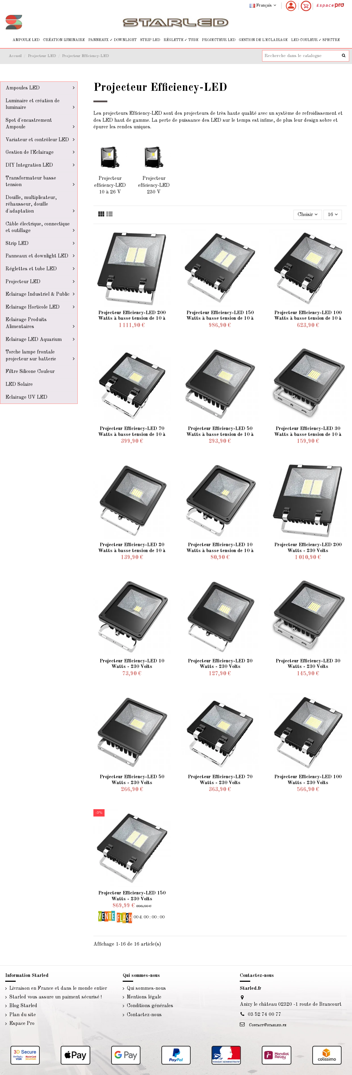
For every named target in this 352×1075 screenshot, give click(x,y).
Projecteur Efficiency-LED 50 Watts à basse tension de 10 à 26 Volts (220, 434)
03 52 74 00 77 (264, 1014)
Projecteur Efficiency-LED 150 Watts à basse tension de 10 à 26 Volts (220, 318)
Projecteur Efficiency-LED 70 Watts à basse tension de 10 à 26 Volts (132, 434)
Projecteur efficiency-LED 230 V (154, 185)
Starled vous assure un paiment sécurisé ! (55, 997)
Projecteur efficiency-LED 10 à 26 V (110, 185)
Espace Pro (22, 1023)
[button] (26, 40)
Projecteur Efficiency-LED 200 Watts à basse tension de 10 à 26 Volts (132, 318)
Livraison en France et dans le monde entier (58, 988)
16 (333, 214)
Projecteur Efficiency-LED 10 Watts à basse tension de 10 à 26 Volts (220, 550)
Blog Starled (23, 1005)
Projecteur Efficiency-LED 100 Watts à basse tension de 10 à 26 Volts (308, 318)
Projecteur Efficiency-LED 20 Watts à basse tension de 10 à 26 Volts (132, 550)
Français (264, 5)
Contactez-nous (144, 1014)
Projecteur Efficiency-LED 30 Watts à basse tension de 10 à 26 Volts (308, 434)
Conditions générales (150, 1005)
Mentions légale (144, 997)
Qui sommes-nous (146, 988)
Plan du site (22, 1014)
